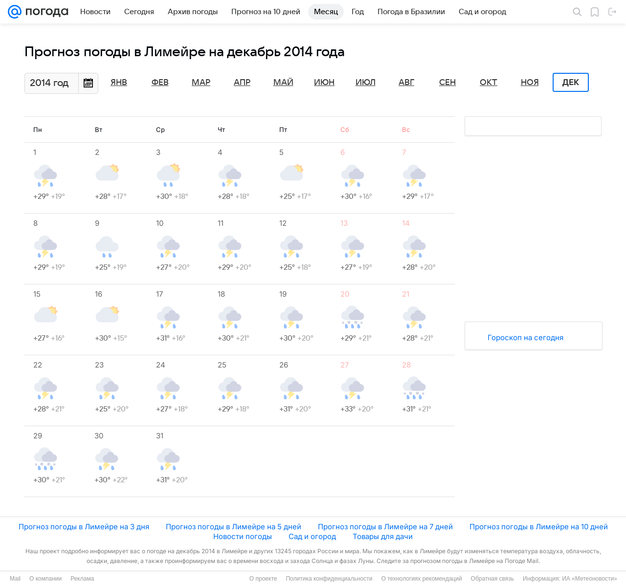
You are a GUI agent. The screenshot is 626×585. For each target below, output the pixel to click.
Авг (406, 82)
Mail (15, 578)
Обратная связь (492, 578)
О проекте (263, 578)
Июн (324, 82)
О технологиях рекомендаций (421, 578)
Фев (160, 82)
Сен (447, 82)
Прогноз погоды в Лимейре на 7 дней (385, 526)
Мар (201, 82)
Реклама (82, 578)
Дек (570, 82)
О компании (45, 578)
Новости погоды (242, 536)
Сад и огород (312, 536)
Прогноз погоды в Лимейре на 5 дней (233, 526)
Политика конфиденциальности (329, 578)
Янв (119, 82)
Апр (242, 82)
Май (283, 82)
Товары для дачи (383, 536)
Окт (488, 82)
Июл (366, 82)
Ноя (530, 82)
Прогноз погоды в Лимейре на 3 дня (84, 526)
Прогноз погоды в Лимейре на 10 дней (539, 526)
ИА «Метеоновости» (589, 578)
